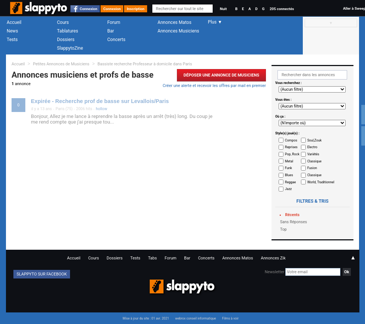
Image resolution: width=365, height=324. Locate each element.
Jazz (288, 189)
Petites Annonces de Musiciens (61, 64)
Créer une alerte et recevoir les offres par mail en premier (214, 85)
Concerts (116, 39)
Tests (12, 39)
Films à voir (230, 318)
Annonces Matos (174, 22)
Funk (288, 168)
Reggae (290, 182)
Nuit (223, 9)
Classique (314, 161)
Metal (289, 161)
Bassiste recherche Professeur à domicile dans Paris (145, 64)
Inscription (136, 9)
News (12, 31)
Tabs (152, 258)
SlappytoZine (70, 48)
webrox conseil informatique (195, 318)
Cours (63, 22)
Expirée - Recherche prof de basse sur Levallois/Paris (100, 101)
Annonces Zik (273, 258)
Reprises (291, 147)
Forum (113, 22)
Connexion (88, 9)
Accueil (14, 22)
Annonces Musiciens (178, 31)
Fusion (312, 168)
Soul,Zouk (314, 140)
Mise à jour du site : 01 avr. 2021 (146, 318)
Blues (289, 175)
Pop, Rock (292, 154)
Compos (291, 140)
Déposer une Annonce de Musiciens (221, 75)
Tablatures (67, 31)
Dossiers (65, 39)
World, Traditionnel (320, 182)
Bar (110, 31)
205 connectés (282, 9)
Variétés (313, 154)
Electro (312, 147)
